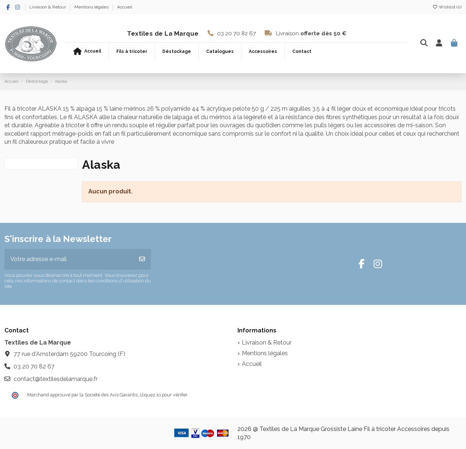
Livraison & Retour (48, 7)
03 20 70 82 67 (236, 33)
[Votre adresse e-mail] (69, 259)
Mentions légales (92, 7)
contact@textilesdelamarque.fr (56, 378)
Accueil (124, 7)
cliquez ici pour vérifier (163, 395)
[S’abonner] (142, 259)
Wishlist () (447, 7)
